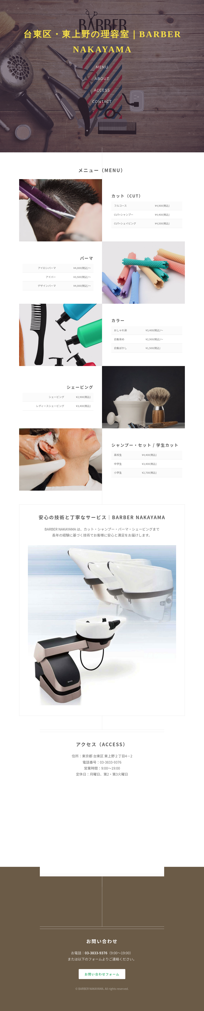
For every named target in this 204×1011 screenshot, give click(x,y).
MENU (102, 67)
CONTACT (102, 101)
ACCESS (102, 90)
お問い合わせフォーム (102, 974)
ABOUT (102, 78)
